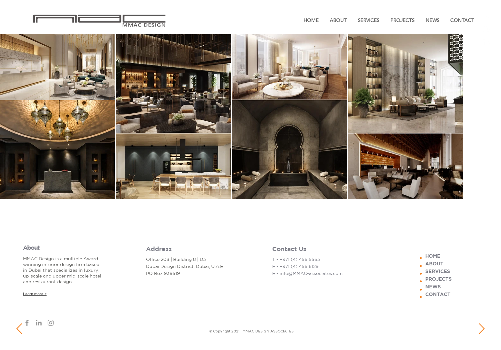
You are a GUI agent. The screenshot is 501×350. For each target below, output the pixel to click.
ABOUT (434, 263)
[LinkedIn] (486, 42)
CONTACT (438, 294)
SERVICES (437, 271)
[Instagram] (486, 29)
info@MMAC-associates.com (311, 273)
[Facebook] (486, 16)
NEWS (433, 286)
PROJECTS (438, 279)
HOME (432, 256)
